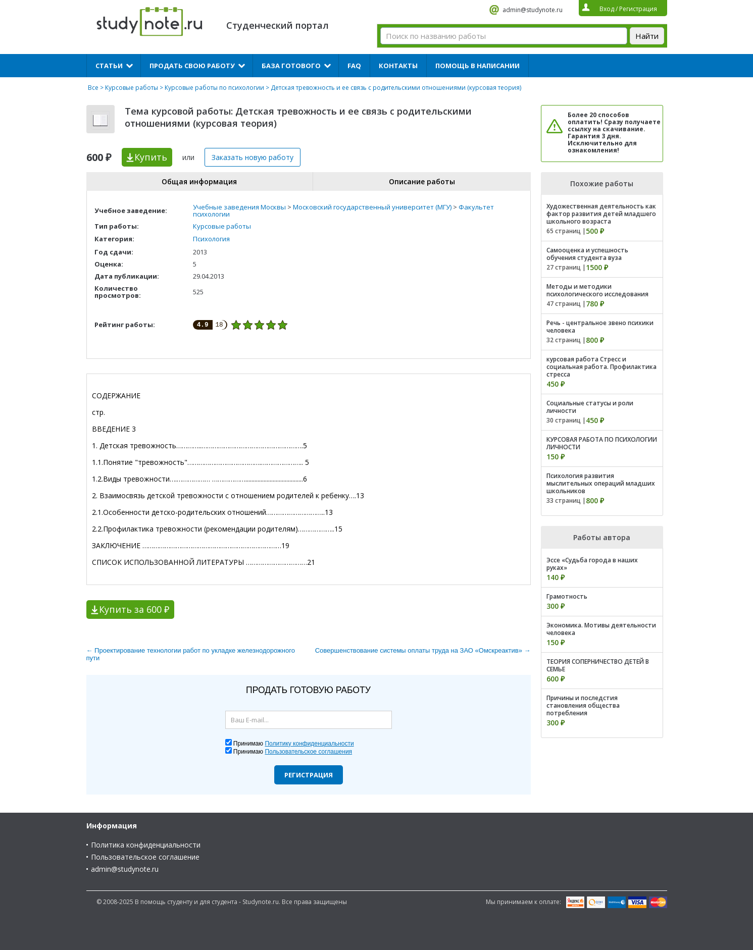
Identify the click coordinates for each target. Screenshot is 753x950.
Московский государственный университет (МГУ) (372, 207)
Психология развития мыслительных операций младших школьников (600, 483)
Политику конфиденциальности (309, 743)
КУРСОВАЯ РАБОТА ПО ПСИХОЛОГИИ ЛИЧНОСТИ (601, 443)
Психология (211, 238)
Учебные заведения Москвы (239, 207)
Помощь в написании (477, 65)
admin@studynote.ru (533, 10)
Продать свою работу (192, 65)
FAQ (354, 65)
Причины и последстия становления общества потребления (583, 705)
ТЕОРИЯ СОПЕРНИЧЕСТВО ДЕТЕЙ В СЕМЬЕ (597, 665)
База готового (291, 65)
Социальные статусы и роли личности (589, 407)
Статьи (109, 65)
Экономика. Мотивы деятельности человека (601, 629)
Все (93, 87)
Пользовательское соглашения (308, 751)
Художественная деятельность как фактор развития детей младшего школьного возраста (601, 214)
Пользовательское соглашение (145, 857)
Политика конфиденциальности (145, 845)
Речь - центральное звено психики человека (600, 327)
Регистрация (308, 774)
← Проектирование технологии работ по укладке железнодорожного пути (190, 654)
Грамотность (566, 596)
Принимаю (293, 743)
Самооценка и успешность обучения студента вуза (587, 254)
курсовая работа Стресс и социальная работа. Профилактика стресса (601, 367)
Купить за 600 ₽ (134, 609)
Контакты (398, 65)
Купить (150, 157)
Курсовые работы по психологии (214, 87)
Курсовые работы (131, 87)
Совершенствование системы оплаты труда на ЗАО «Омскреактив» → (423, 650)
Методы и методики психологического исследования (597, 290)
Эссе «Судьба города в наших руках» (592, 564)
